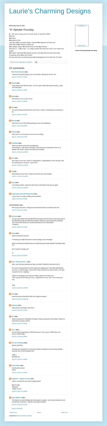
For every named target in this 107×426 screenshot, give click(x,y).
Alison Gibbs (15, 365)
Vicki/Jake (14, 143)
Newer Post (13, 412)
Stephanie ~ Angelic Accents (20, 379)
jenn (12, 158)
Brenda (13, 120)
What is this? (81, 45)
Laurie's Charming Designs (50, 11)
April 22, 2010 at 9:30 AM (19, 255)
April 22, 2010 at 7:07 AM (19, 227)
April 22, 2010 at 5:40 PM (19, 323)
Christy (13, 132)
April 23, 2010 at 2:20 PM (19, 391)
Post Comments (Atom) (24, 416)
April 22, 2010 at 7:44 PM (19, 359)
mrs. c (13, 329)
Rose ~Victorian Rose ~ (19, 262)
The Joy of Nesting (17, 343)
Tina (12, 294)
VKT (12, 316)
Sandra (13, 83)
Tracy (13, 182)
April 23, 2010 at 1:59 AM (19, 372)
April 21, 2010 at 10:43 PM (20, 176)
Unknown (14, 305)
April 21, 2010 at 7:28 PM (19, 90)
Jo (12, 171)
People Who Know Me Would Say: (22, 194)
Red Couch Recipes (17, 72)
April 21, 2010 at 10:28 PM (20, 165)
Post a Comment (17, 408)
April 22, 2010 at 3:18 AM (19, 210)
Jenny (13, 233)
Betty (13, 96)
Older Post (64, 412)
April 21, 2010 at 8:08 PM (19, 126)
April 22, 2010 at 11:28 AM (20, 288)
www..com (81, 26)
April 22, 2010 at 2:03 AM (19, 199)
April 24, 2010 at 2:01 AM (19, 404)
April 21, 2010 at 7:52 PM (19, 114)
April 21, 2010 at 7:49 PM (19, 101)
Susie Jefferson (16, 397)
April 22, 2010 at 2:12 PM (19, 310)
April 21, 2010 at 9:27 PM (19, 137)
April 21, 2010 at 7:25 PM (19, 77)
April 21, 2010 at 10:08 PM (20, 152)
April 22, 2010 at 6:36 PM (19, 336)
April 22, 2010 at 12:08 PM (20, 299)
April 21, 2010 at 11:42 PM (20, 187)
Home (39, 412)
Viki (12, 107)
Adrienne (14, 216)
